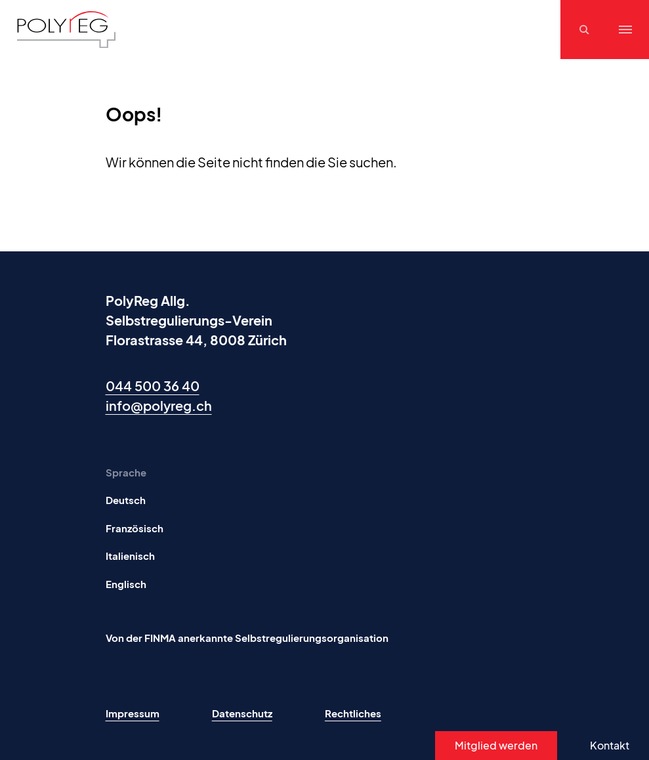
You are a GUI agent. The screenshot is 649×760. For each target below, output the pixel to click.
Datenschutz (242, 713)
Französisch (134, 528)
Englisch (126, 584)
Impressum (132, 713)
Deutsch (126, 500)
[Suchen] (586, 29)
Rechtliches (353, 713)
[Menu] (625, 29)
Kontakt (609, 745)
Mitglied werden (496, 745)
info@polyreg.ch (159, 405)
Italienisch (130, 555)
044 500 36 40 (152, 385)
